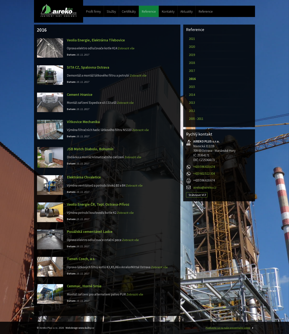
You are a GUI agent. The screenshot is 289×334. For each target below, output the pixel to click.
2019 (192, 55)
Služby (111, 11)
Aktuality (186, 11)
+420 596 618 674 (204, 167)
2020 (192, 47)
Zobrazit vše (126, 48)
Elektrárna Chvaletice (84, 177)
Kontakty (168, 11)
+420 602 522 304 (204, 173)
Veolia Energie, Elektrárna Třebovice (96, 40)
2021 (192, 39)
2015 (192, 87)
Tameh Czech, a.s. (81, 259)
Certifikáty (129, 11)
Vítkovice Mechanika (83, 122)
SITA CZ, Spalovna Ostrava (88, 67)
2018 (192, 63)
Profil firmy (93, 11)
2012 (192, 111)
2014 (192, 95)
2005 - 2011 (196, 119)
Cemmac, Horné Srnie (84, 286)
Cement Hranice (80, 94)
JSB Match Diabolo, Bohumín (90, 149)
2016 (192, 79)
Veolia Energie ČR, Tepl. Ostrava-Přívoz (98, 204)
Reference (149, 11)
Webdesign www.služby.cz (80, 327)
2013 (192, 103)
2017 (192, 71)
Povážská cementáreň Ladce (90, 231)
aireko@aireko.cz (204, 187)
